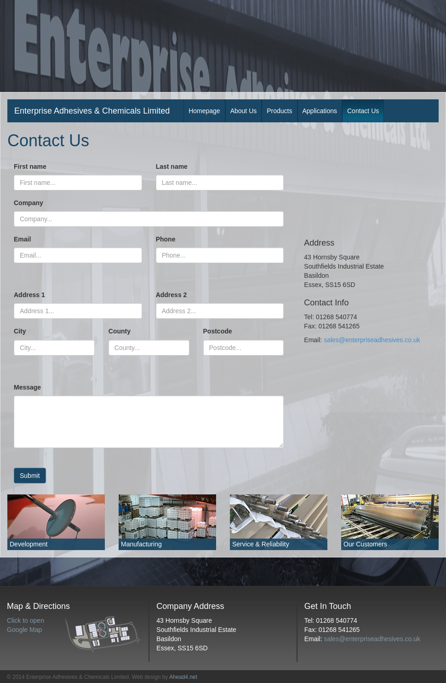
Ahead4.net (183, 677)
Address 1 (29, 294)
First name (30, 166)
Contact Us (363, 111)
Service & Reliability (260, 544)
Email (22, 239)
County (120, 331)
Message (27, 387)
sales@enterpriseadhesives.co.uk (372, 340)
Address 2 (171, 294)
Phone (166, 239)
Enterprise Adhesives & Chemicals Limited (92, 110)
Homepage (204, 111)
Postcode (217, 331)
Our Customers (365, 544)
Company (28, 203)
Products (279, 111)
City (20, 331)
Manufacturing (141, 544)
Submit (30, 475)
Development (29, 544)
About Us (243, 111)
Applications (320, 111)
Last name (172, 166)
